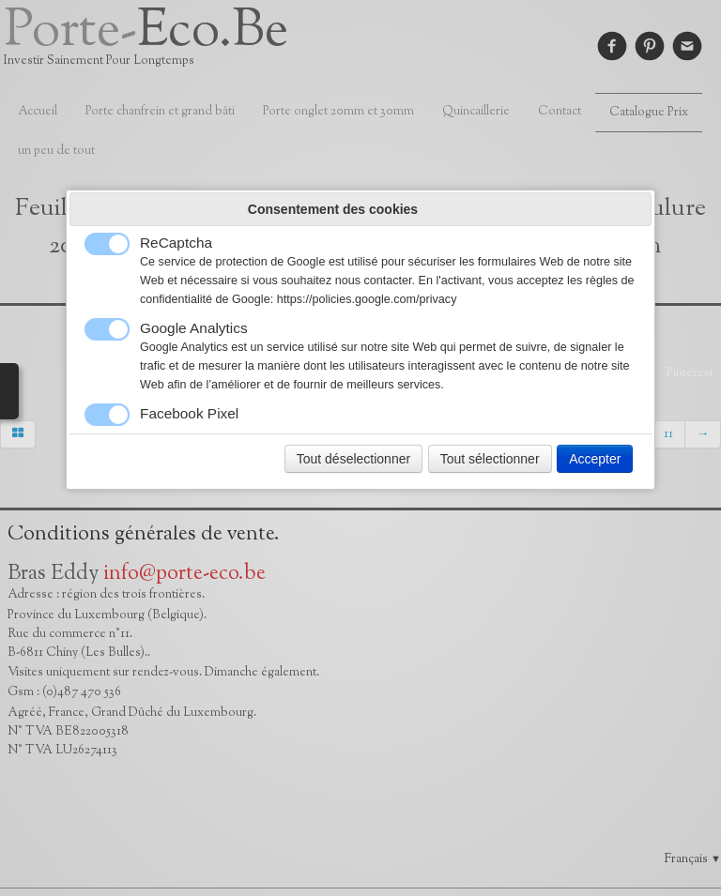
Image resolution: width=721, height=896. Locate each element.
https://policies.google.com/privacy (367, 299)
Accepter (595, 458)
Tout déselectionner (353, 458)
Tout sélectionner (490, 458)
